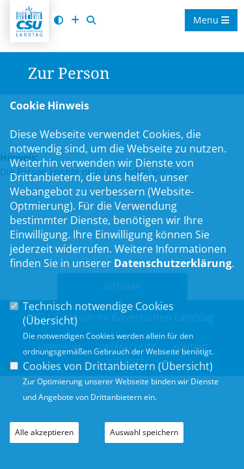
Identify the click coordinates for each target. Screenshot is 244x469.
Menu (211, 20)
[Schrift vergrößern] (74, 20)
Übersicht (50, 320)
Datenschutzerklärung (173, 263)
